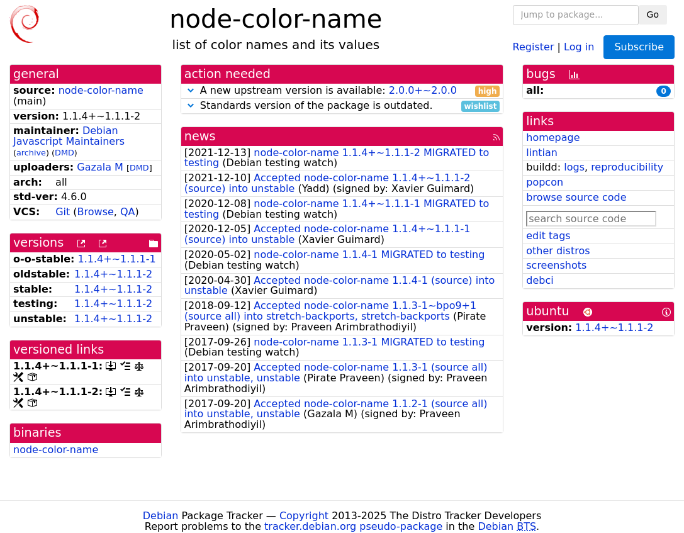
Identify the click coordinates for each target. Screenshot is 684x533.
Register (533, 46)
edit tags (548, 236)
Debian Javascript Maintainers (69, 136)
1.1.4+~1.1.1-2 (113, 274)
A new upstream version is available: (342, 91)
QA (127, 212)
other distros (558, 251)
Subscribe (639, 47)
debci (539, 280)
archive (31, 152)
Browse (95, 212)
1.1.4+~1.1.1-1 (117, 259)
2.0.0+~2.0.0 (423, 90)
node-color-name (101, 90)
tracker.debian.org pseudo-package (353, 526)
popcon (544, 182)
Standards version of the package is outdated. (342, 106)
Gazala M (100, 167)
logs (574, 167)
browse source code (576, 197)
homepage (553, 137)
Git (62, 212)
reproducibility (627, 167)
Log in (579, 46)
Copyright (303, 516)
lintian (542, 153)
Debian (161, 516)
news (200, 136)
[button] (191, 90)
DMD (64, 152)
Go (653, 14)
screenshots (556, 265)
